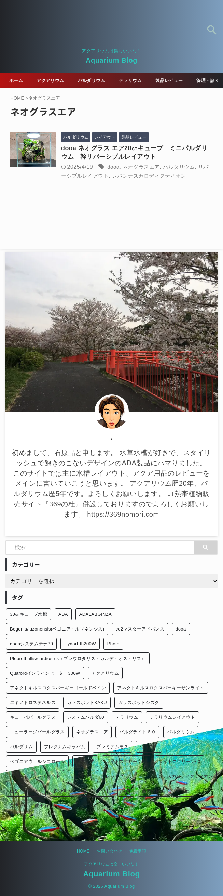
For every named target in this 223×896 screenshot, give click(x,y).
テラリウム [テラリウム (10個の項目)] (126, 717)
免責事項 (137, 851)
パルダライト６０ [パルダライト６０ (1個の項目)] (137, 732)
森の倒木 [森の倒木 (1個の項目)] (62, 791)
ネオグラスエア (148, 167)
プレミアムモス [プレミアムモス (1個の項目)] (112, 747)
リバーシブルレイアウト (97, 176)
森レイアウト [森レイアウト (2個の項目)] (96, 791)
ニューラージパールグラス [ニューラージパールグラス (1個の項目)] (37, 732)
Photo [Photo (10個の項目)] (113, 644)
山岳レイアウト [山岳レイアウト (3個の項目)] (26, 791)
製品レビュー (179, 80)
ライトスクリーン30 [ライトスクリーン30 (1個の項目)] (126, 761)
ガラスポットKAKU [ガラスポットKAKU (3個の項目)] (87, 702)
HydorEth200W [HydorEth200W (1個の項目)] (80, 644)
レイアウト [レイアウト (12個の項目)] (82, 776)
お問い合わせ (109, 851)
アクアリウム (54, 80)
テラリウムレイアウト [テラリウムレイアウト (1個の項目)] (172, 717)
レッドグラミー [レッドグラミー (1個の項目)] (122, 776)
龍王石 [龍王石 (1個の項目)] (41, 805)
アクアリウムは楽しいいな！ (111, 864)
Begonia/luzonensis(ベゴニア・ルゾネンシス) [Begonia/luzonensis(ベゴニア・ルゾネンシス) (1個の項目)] (57, 629)
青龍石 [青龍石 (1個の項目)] (183, 791)
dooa (119, 167)
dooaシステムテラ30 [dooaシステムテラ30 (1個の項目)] (31, 644)
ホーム (18, 80)
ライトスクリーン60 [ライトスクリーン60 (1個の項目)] (179, 761)
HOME (83, 851)
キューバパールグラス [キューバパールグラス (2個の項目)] (33, 717)
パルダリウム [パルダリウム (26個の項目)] (180, 732)
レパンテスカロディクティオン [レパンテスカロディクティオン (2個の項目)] (181, 776)
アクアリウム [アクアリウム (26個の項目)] (105, 673)
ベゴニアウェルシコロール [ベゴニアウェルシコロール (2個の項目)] (37, 761)
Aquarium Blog (111, 60)
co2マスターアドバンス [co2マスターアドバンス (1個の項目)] (139, 629)
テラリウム (138, 80)
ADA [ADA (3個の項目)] (63, 614)
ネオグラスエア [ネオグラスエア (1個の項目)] (92, 732)
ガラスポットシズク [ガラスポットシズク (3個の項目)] (138, 702)
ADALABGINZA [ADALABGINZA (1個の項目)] (95, 614)
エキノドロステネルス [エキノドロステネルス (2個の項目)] (33, 702)
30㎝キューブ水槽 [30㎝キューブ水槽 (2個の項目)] (28, 614)
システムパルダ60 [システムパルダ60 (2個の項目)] (85, 717)
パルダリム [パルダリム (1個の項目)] (21, 747)
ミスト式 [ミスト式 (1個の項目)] (85, 761)
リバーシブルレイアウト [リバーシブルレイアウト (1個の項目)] (35, 776)
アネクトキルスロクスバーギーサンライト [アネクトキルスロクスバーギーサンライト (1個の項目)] (160, 688)
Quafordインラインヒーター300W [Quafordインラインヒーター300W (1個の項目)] (45, 673)
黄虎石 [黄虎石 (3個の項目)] (17, 805)
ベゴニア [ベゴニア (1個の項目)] (149, 747)
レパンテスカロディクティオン (171, 176)
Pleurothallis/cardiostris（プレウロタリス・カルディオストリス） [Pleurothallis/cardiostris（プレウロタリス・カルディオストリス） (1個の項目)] (78, 658)
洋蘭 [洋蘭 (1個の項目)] (125, 791)
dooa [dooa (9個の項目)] (181, 629)
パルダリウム (97, 80)
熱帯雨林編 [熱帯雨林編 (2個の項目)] (153, 791)
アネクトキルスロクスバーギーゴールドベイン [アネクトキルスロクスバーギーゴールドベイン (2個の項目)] (58, 688)
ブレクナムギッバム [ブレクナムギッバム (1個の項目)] (64, 747)
